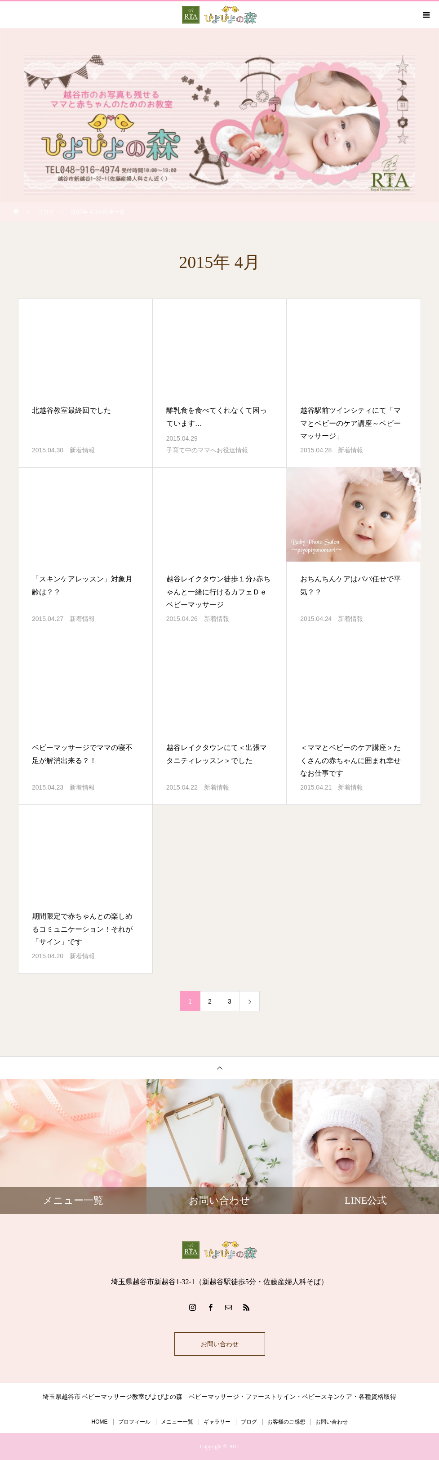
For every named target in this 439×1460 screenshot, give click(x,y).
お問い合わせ (220, 1344)
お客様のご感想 (286, 1422)
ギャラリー (217, 1422)
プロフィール (134, 1422)
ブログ (249, 1422)
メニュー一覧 (177, 1422)
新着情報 (82, 450)
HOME (100, 1422)
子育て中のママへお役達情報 (207, 450)
